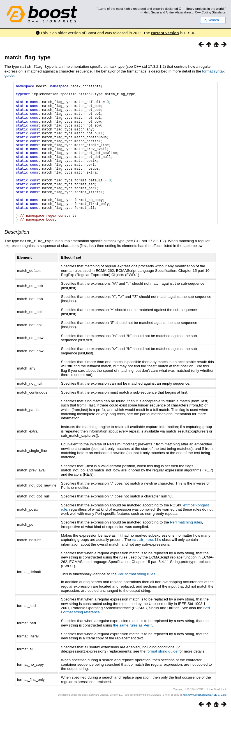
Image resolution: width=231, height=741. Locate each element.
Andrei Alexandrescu (179, 12)
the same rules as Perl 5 (133, 654)
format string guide (162, 680)
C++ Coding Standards (210, 12)
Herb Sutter (151, 12)
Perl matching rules (186, 551)
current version (165, 32)
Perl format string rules (136, 602)
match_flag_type (27, 57)
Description (16, 261)
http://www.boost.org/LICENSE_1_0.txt (204, 723)
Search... (213, 20)
